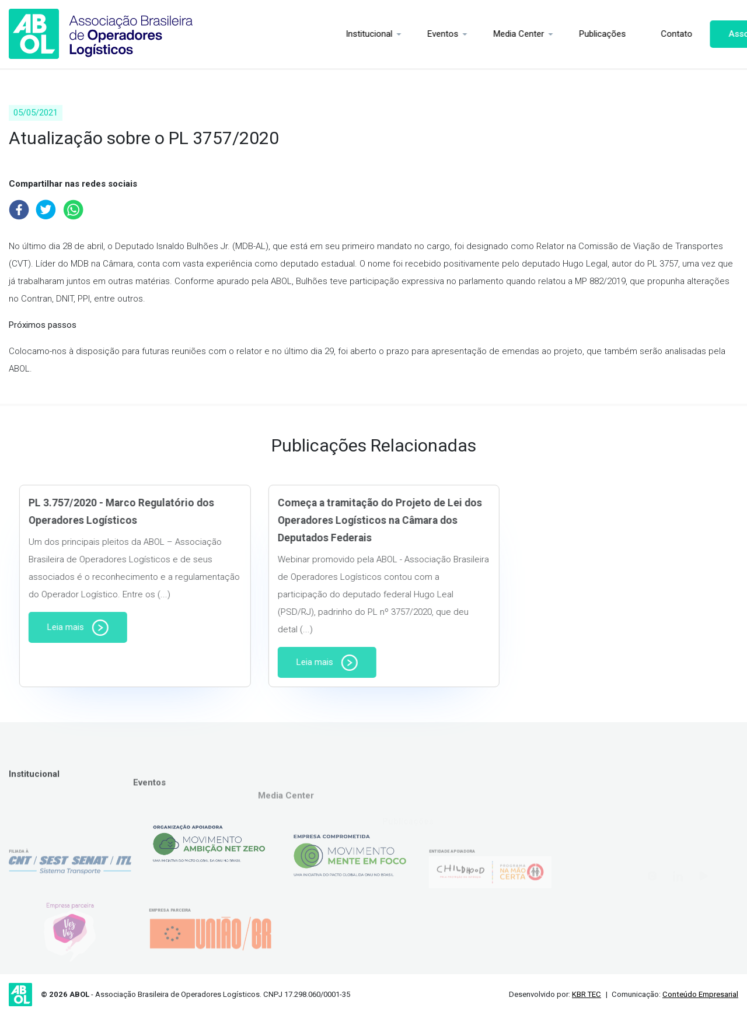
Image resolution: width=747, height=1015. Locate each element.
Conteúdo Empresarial (700, 994)
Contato (621, 34)
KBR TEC (586, 994)
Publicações (546, 34)
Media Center (463, 34)
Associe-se (696, 34)
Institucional (313, 34)
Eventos (387, 34)
